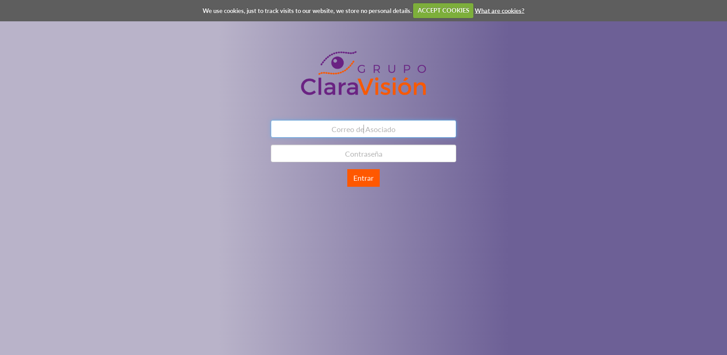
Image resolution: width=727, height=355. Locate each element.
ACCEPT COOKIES (443, 10)
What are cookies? (499, 10)
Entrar (363, 177)
